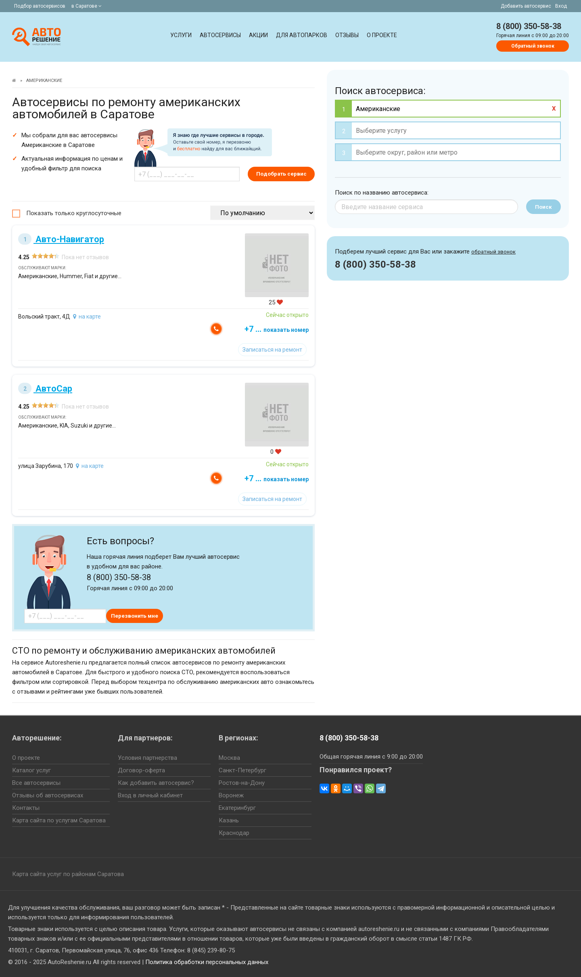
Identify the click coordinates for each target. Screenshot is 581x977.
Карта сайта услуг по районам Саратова (68, 874)
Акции (258, 35)
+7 (277, 329)
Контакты (26, 807)
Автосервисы (220, 35)
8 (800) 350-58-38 (528, 26)
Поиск (543, 207)
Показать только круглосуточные (73, 213)
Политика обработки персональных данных (206, 962)
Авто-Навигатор (61, 239)
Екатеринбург (237, 807)
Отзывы (347, 35)
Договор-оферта (141, 770)
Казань (229, 820)
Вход (561, 6)
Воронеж (231, 795)
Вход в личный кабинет (150, 795)
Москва (229, 757)
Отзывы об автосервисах (47, 795)
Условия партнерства (147, 757)
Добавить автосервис (526, 6)
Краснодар (234, 833)
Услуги (181, 35)
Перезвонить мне (134, 616)
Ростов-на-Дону (242, 782)
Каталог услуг (31, 770)
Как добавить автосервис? (156, 782)
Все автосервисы (36, 782)
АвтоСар (45, 389)
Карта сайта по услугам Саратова (59, 820)
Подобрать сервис (281, 174)
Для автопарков (301, 35)
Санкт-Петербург (242, 770)
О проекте (382, 35)
